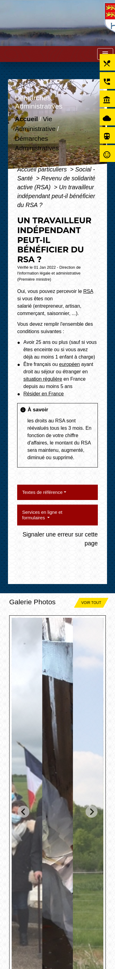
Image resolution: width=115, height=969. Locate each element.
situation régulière (42, 379)
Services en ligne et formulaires (42, 514)
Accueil (26, 119)
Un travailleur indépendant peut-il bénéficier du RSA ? (56, 196)
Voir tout (91, 603)
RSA (88, 291)
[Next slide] (92, 812)
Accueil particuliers (42, 169)
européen (69, 364)
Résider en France (43, 393)
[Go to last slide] (23, 812)
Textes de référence (42, 492)
